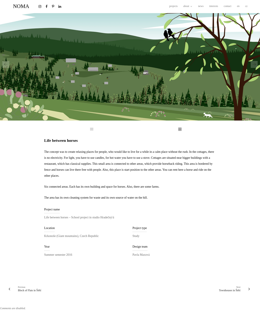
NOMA (21, 6)
